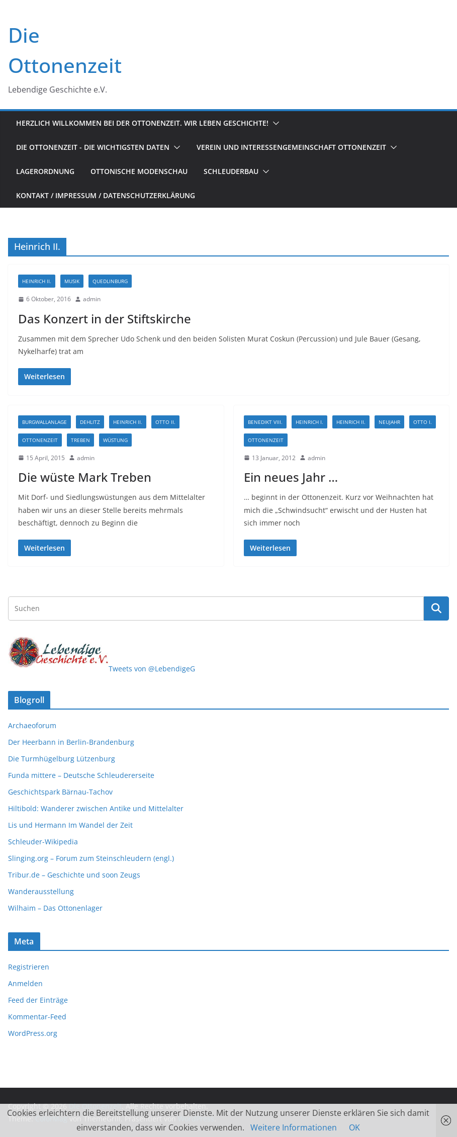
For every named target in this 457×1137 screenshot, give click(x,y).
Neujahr (389, 421)
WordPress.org (32, 1033)
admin (92, 299)
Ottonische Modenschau (139, 171)
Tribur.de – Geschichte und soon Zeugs (74, 875)
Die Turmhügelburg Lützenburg (61, 758)
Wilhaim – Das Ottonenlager (55, 908)
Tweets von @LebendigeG (152, 668)
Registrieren (28, 967)
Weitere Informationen (293, 1127)
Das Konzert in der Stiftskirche (104, 318)
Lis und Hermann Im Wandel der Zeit (70, 825)
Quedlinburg (110, 281)
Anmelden (25, 983)
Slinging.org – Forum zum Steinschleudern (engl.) (91, 858)
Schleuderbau (231, 171)
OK (354, 1127)
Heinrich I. (309, 421)
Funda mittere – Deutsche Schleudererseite (81, 775)
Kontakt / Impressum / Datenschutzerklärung (105, 195)
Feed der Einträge (38, 1000)
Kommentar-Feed (37, 1016)
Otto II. (165, 421)
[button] (274, 123)
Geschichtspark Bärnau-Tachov (60, 792)
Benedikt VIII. (265, 421)
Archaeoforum (32, 725)
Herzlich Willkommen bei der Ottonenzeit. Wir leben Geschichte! (142, 123)
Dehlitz (90, 421)
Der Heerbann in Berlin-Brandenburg (71, 742)
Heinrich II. (36, 281)
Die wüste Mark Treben (84, 477)
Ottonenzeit (40, 440)
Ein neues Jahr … (291, 477)
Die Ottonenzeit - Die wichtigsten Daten (92, 147)
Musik (71, 281)
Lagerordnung (45, 171)
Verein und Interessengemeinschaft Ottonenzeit (291, 147)
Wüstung (115, 440)
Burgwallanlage (44, 421)
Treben (80, 440)
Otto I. (422, 421)
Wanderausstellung (41, 891)
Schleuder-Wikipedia (43, 841)
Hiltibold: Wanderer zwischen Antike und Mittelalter (96, 808)
